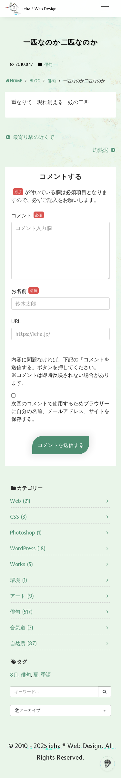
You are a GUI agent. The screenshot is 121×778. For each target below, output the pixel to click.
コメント (27, 215)
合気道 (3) (22, 627)
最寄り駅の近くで (29, 136)
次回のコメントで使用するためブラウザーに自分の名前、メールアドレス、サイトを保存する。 (60, 411)
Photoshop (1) (26, 532)
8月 (14, 674)
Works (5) (21, 564)
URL (16, 321)
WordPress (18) (28, 548)
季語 (46, 674)
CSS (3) (18, 516)
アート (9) (22, 595)
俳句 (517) (21, 611)
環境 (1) (18, 580)
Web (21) (20, 500)
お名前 (25, 291)
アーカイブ (27, 710)
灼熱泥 (104, 149)
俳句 (48, 64)
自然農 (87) (23, 643)
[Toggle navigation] (105, 9)
